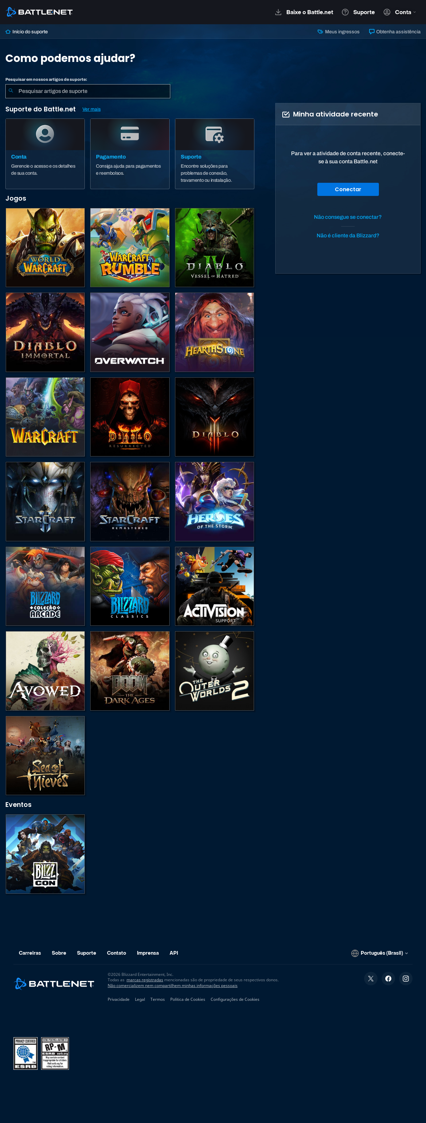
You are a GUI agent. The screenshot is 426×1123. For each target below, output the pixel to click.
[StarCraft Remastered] (130, 501)
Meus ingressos (338, 31)
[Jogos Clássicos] (130, 586)
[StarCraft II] (45, 501)
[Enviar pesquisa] (10, 91)
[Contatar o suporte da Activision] (214, 586)
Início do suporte (26, 31)
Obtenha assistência (395, 31)
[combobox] (87, 91)
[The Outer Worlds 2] (214, 671)
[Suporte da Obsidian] (45, 671)
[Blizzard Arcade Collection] (45, 586)
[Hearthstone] (214, 332)
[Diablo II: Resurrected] (130, 417)
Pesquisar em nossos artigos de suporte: (46, 79)
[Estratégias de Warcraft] (45, 417)
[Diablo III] (214, 417)
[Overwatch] (130, 332)
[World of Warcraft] (45, 247)
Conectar (348, 189)
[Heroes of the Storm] (214, 501)
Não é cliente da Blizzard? (348, 235)
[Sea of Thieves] (45, 755)
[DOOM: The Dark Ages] (130, 671)
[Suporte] (214, 153)
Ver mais (91, 109)
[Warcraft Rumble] (130, 247)
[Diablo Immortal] (45, 332)
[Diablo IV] (214, 247)
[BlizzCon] (45, 854)
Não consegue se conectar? (348, 217)
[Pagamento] (130, 153)
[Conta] (45, 153)
